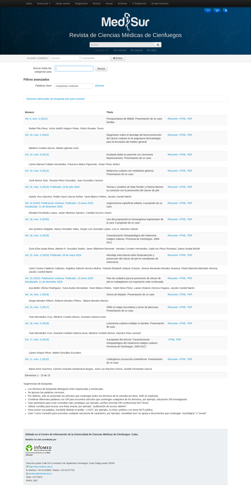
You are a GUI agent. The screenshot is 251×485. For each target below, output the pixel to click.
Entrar (118, 58)
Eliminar (99, 85)
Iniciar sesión (63, 3)
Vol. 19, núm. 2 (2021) (37, 134)
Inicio (29, 3)
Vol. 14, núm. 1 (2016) (37, 294)
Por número (120, 50)
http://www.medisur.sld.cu (40, 467)
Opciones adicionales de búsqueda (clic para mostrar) (55, 98)
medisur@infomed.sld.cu (40, 473)
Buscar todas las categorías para (42, 70)
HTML (183, 118)
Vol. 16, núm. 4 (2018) (37, 235)
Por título (152, 50)
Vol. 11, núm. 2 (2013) (37, 359)
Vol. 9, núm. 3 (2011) (36, 118)
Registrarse (81, 3)
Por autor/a (137, 50)
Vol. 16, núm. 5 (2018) (37, 323)
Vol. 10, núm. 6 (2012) (37, 154)
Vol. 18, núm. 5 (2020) (37, 219)
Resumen (173, 118)
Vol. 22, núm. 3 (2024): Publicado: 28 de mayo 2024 (53, 255)
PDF (189, 118)
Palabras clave (43, 85)
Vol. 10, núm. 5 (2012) (37, 170)
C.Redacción (139, 3)
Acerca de (44, 3)
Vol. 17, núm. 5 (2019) (37, 339)
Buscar (97, 3)
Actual (109, 3)
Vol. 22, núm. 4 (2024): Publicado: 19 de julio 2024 (52, 187)
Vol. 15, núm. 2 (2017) (37, 307)
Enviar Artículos (159, 3)
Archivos (122, 3)
